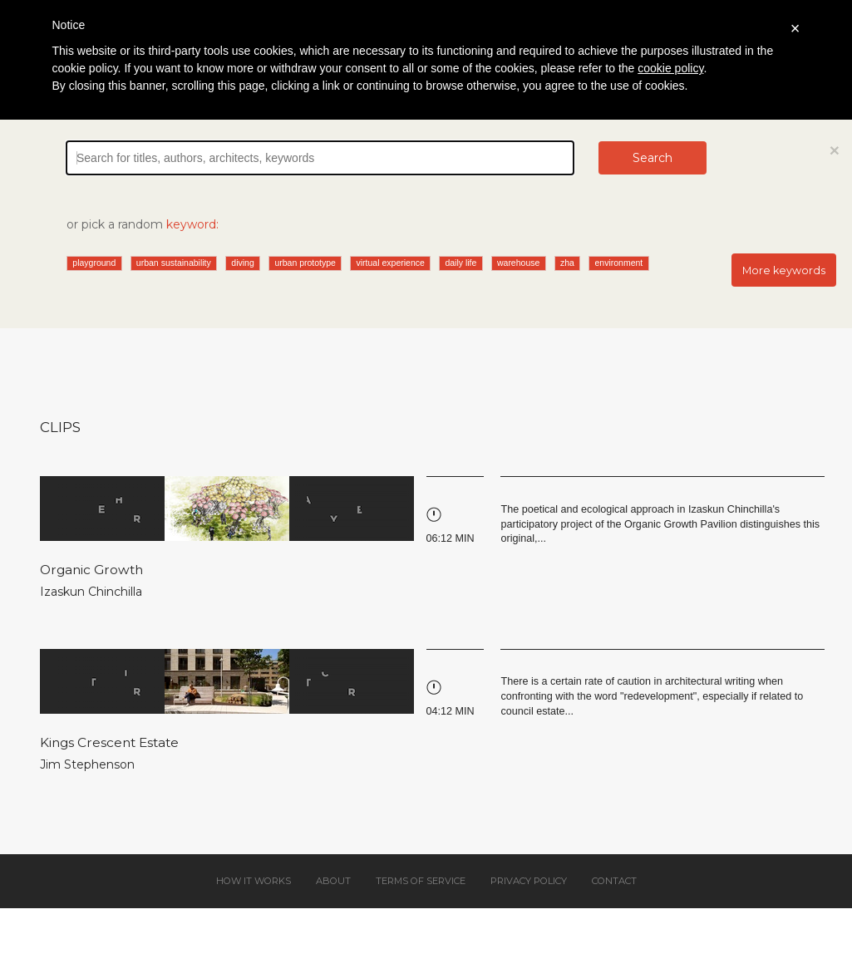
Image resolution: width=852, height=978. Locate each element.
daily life (460, 263)
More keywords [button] (783, 270)
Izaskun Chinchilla (91, 591)
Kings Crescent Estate (109, 742)
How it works (253, 881)
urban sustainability (173, 263)
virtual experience (391, 263)
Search (652, 157)
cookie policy (670, 68)
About (333, 881)
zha (567, 263)
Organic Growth (91, 569)
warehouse (518, 263)
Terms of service (420, 881)
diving (242, 263)
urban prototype (305, 263)
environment (618, 263)
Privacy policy (528, 881)
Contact (614, 881)
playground (94, 263)
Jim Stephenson (87, 764)
